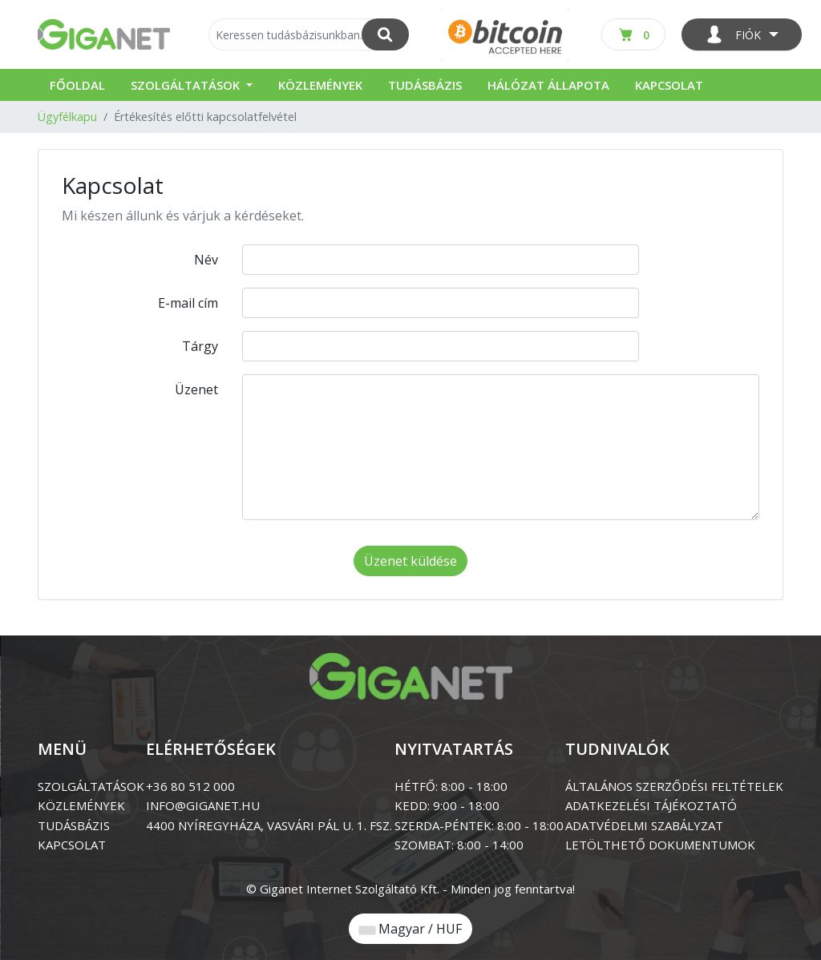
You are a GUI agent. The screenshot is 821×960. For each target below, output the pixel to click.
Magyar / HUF (410, 929)
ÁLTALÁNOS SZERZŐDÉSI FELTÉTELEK (674, 786)
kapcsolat (72, 845)
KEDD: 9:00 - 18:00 (446, 805)
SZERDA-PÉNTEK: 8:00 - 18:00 (479, 825)
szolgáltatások (91, 786)
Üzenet (196, 389)
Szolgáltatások (187, 85)
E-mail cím (188, 303)
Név (206, 259)
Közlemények (320, 85)
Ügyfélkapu (67, 116)
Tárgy (200, 346)
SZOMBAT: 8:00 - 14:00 (459, 845)
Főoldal (77, 85)
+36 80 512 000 (190, 786)
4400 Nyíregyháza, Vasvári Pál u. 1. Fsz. (269, 825)
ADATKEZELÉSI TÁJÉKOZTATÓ (651, 805)
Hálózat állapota (548, 85)
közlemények (81, 805)
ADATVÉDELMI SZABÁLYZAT (644, 825)
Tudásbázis (425, 85)
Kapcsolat (669, 85)
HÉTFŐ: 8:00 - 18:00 (451, 786)
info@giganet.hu (203, 805)
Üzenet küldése (410, 561)
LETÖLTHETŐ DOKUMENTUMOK (660, 845)
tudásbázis (74, 825)
